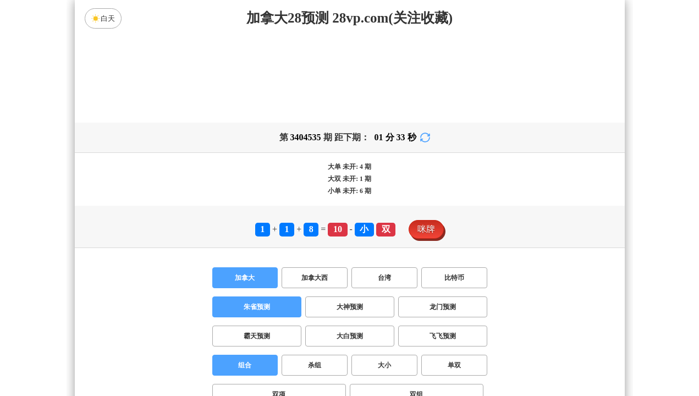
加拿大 (245, 191)
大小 (384, 279)
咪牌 (426, 142)
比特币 (454, 191)
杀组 (314, 279)
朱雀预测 (257, 220)
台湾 (384, 191)
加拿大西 (314, 191)
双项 (278, 308)
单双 (454, 279)
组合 (244, 279)
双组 (416, 308)
